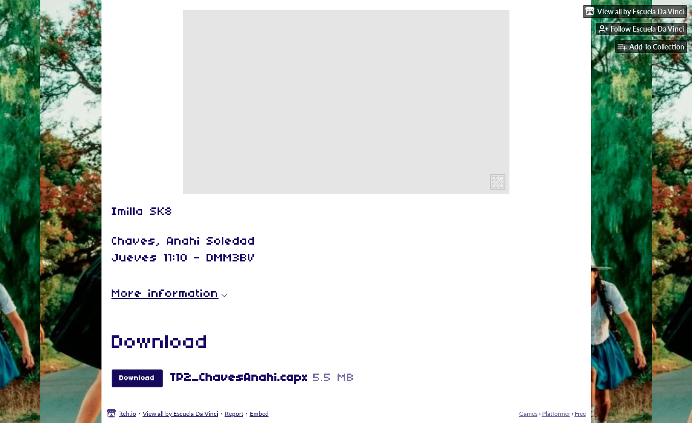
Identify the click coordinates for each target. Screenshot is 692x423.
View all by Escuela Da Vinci (180, 413)
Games (528, 413)
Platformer (556, 413)
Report (234, 413)
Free (580, 413)
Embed (259, 413)
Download (137, 378)
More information (169, 294)
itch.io (127, 413)
